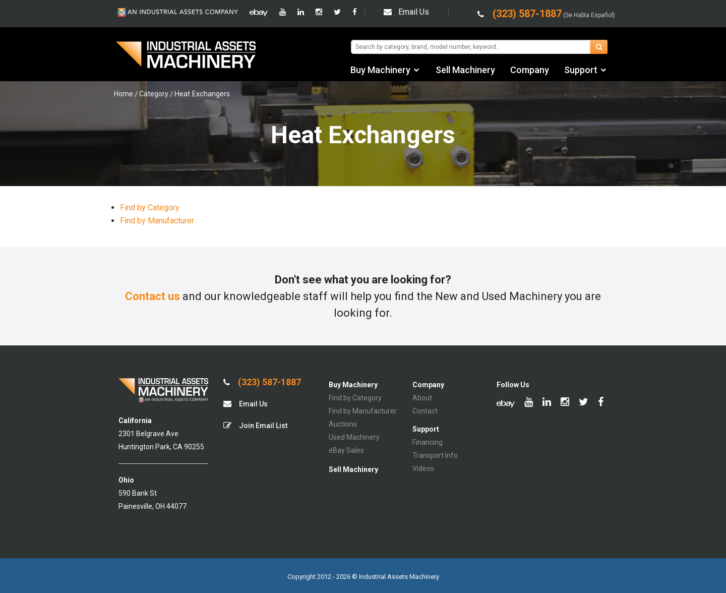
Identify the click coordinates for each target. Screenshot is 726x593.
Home (123, 94)
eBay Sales (346, 450)
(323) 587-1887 (262, 382)
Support (580, 70)
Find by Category (149, 207)
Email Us (406, 12)
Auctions (343, 424)
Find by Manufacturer (157, 220)
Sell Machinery (465, 70)
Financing (427, 442)
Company (529, 70)
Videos (423, 468)
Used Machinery (354, 437)
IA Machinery (186, 56)
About (422, 398)
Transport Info (435, 455)
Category (153, 94)
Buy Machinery (380, 70)
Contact (425, 411)
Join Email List (255, 425)
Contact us (152, 296)
